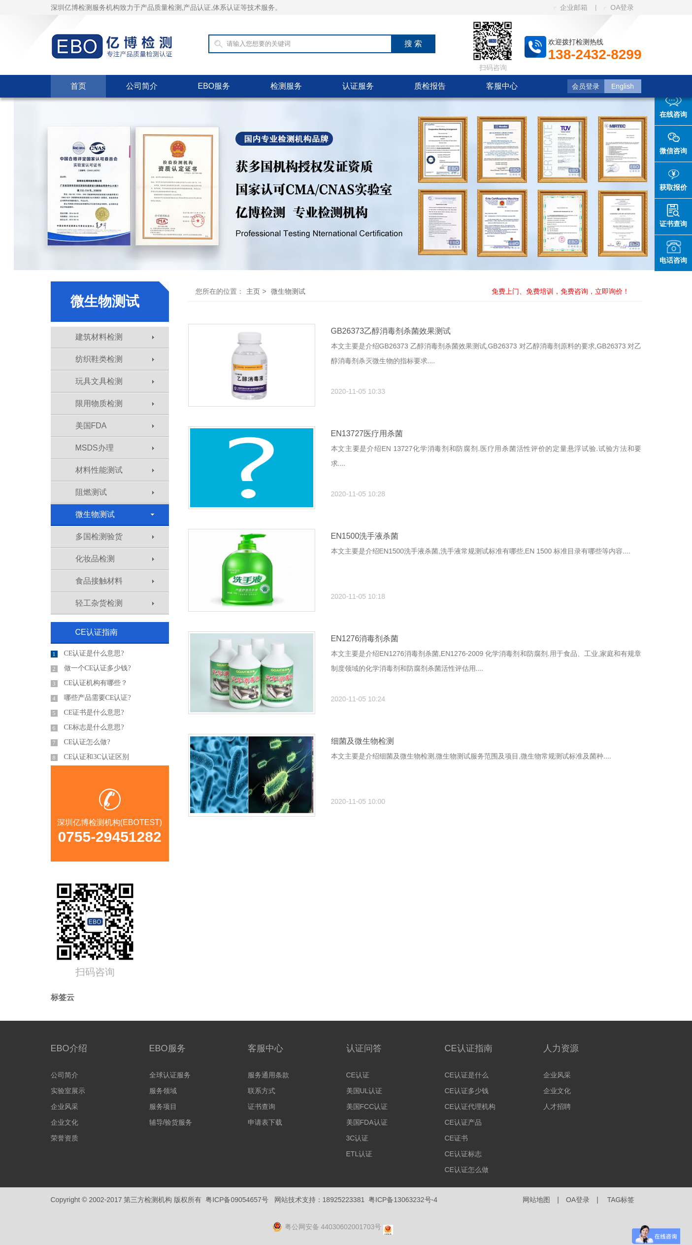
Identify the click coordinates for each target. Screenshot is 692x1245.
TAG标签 (621, 1200)
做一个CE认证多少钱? (91, 668)
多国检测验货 (114, 536)
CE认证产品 (463, 1122)
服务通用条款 (268, 1075)
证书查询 (261, 1106)
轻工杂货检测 (114, 603)
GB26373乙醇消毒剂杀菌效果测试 (391, 331)
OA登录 (619, 7)
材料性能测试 (114, 470)
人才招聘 (557, 1106)
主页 (253, 291)
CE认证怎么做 (467, 1170)
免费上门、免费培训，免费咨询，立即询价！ (560, 291)
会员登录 (585, 86)
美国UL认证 (364, 1091)
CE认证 (357, 1075)
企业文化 (64, 1122)
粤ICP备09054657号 (236, 1200)
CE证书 (456, 1138)
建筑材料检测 (114, 337)
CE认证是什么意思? (87, 653)
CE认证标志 (463, 1154)
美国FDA (114, 425)
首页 (78, 86)
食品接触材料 (114, 581)
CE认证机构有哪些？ (89, 683)
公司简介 (142, 86)
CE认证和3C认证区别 (90, 757)
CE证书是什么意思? (87, 713)
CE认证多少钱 (467, 1091)
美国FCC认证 (367, 1106)
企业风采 (64, 1106)
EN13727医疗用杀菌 (367, 433)
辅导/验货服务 (171, 1122)
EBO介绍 (69, 1048)
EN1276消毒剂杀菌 (365, 638)
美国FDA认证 (367, 1122)
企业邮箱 (571, 7)
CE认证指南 (96, 632)
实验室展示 (68, 1091)
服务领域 (163, 1091)
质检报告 (430, 86)
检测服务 (286, 86)
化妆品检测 (114, 558)
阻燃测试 (114, 492)
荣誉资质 (64, 1138)
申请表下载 (265, 1122)
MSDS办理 (114, 448)
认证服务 (358, 86)
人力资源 (561, 1048)
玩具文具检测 (114, 381)
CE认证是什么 (467, 1075)
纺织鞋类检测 (114, 359)
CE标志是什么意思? (87, 727)
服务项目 (163, 1106)
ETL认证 (359, 1154)
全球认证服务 (170, 1075)
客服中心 (502, 86)
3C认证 (357, 1138)
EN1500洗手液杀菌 (365, 536)
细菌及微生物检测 (362, 741)
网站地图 (536, 1200)
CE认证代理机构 (470, 1106)
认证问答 (364, 1048)
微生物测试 (114, 514)
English (622, 86)
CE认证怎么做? (80, 742)
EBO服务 (214, 86)
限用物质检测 (114, 403)
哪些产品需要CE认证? (91, 698)
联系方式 (261, 1091)
